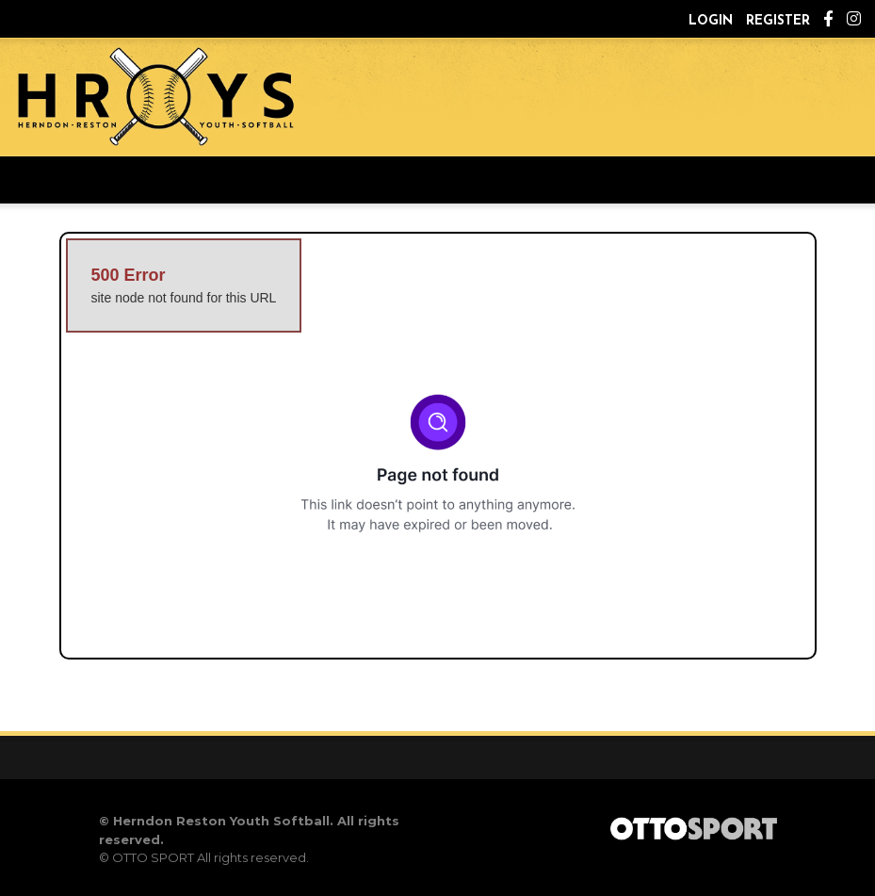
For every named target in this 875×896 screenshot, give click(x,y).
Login (711, 21)
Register (778, 21)
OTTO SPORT (153, 857)
